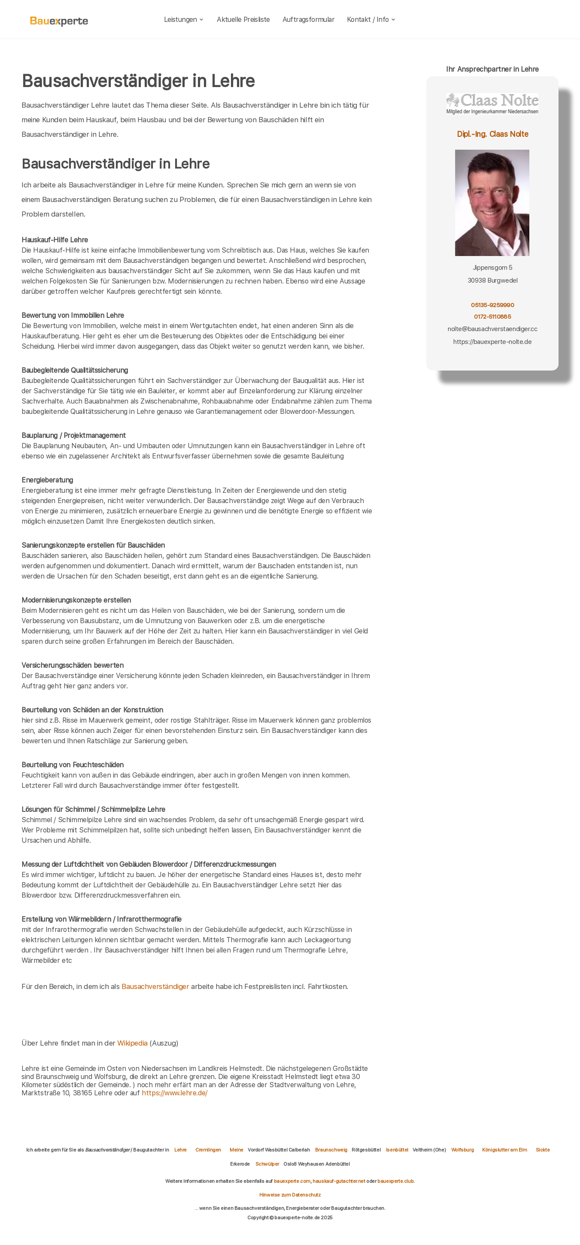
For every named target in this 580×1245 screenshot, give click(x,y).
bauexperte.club (395, 1181)
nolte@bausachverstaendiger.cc (492, 329)
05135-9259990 (492, 304)
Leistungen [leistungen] (184, 19)
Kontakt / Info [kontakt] (371, 19)
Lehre (180, 1150)
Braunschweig (331, 1150)
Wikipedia (133, 1043)
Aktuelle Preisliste (243, 19)
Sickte (543, 1150)
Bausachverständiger (155, 986)
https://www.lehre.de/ (174, 1093)
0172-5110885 (492, 316)
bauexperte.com (292, 1181)
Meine (236, 1150)
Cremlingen (208, 1150)
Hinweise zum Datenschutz (289, 1195)
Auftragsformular (308, 19)
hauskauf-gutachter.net (339, 1181)
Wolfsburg (462, 1150)
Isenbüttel (397, 1150)
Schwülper (267, 1164)
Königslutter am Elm (504, 1150)
